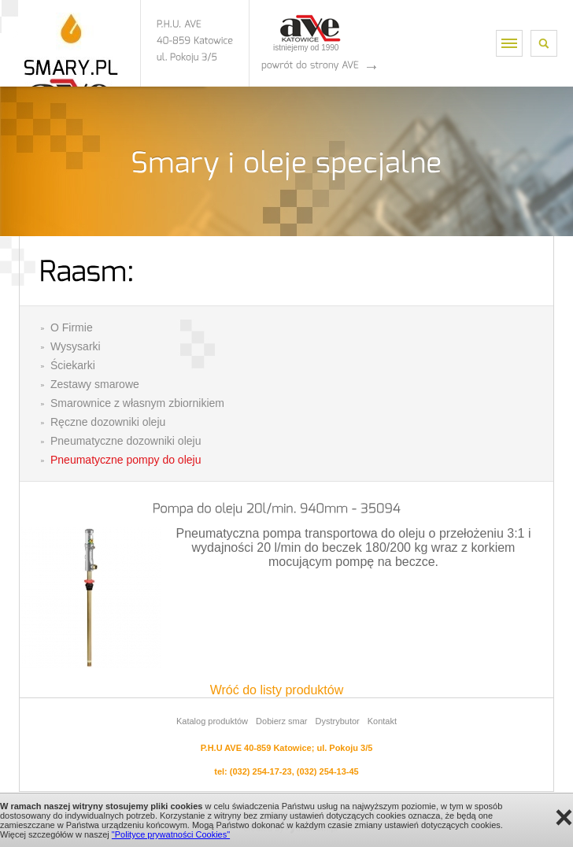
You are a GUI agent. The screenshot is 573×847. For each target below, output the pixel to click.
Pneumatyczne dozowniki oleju (125, 441)
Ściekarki (72, 365)
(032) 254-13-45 (328, 771)
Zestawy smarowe (94, 384)
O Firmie (71, 327)
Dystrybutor (337, 721)
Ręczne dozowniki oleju (107, 422)
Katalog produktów (212, 721)
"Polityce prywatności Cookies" (171, 834)
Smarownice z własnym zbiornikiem (137, 403)
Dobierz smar (281, 721)
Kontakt (382, 721)
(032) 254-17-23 (261, 771)
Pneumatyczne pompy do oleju (125, 459)
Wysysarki (75, 346)
